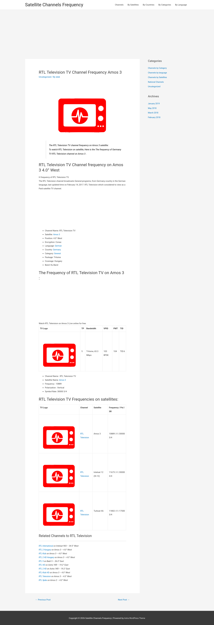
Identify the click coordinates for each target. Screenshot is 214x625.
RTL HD (42, 564)
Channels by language (158, 73)
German (58, 246)
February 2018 (154, 117)
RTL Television (45, 575)
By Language (181, 5)
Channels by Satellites (158, 77)
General (57, 254)
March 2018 (153, 113)
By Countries (148, 5)
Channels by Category (158, 68)
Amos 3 (56, 235)
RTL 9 (41, 560)
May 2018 (152, 108)
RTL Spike (43, 579)
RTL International (46, 545)
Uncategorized (45, 77)
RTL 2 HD (43, 568)
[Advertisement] (107, 30)
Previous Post (43, 599)
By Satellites (133, 5)
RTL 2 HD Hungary (47, 556)
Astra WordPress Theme (135, 617)
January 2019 (154, 104)
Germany (57, 250)
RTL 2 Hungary (45, 549)
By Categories (164, 5)
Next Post (123, 599)
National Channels (156, 82)
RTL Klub (43, 552)
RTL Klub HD (44, 571)
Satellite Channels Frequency (55, 5)
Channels (119, 5)
